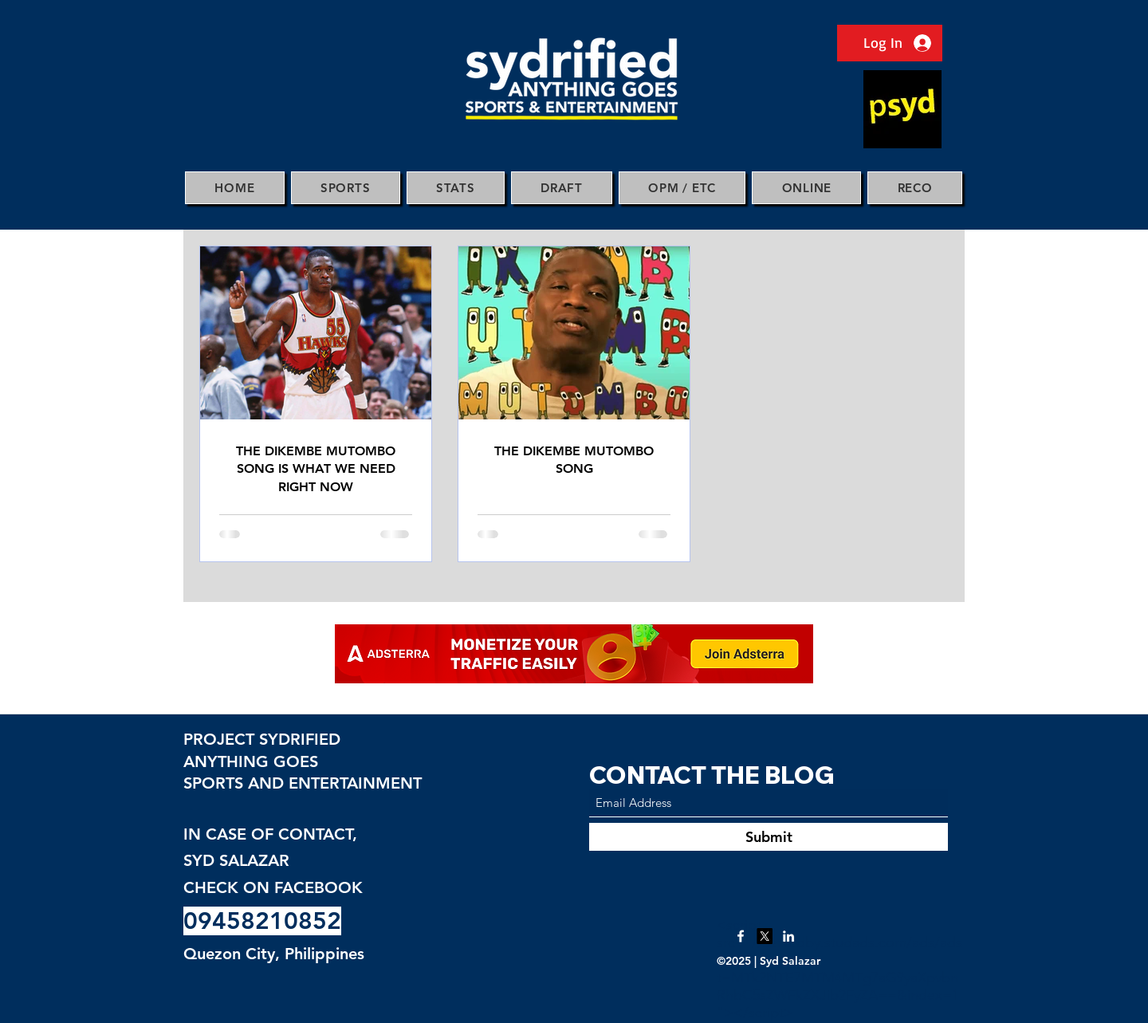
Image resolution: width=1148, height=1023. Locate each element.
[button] (345, 187)
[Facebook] (741, 936)
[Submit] (768, 837)
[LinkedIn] (788, 936)
